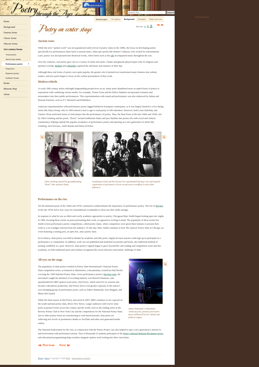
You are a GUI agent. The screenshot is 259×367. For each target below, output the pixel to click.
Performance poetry (14, 64)
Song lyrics (10, 68)
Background (9, 27)
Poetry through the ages (42, 9)
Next (162, 25)
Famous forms (10, 32)
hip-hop (159, 205)
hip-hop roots (110, 274)
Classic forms (10, 38)
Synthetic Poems (12, 78)
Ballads (58, 65)
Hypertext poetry (12, 73)
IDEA (68, 358)
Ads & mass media (13, 59)
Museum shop (10, 88)
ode (112, 55)
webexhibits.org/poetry (81, 358)
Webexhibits (93, 5)
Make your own (155, 19)
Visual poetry (11, 54)
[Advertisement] (194, 74)
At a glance (115, 19)
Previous (158, 25)
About (7, 94)
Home (6, 21)
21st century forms (13, 49)
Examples (142, 19)
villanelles (71, 65)
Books (7, 83)
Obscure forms (10, 43)
